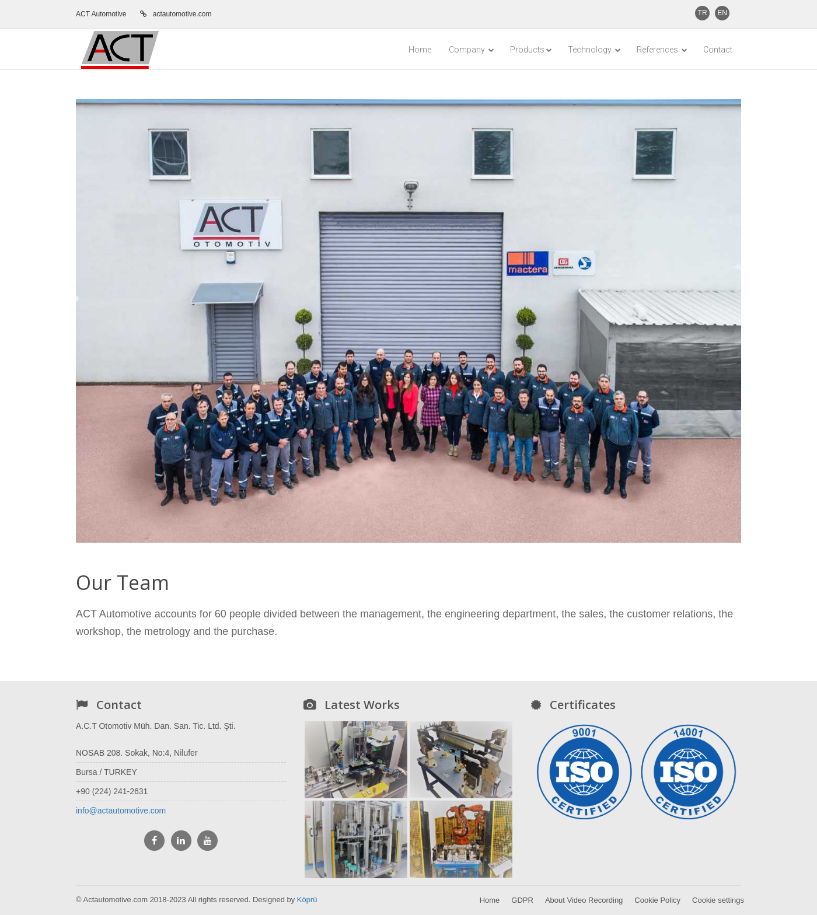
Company (471, 49)
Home (419, 49)
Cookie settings (718, 900)
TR (702, 13)
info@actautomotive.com (121, 810)
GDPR (522, 900)
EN (722, 13)
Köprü (307, 899)
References (662, 49)
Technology (594, 49)
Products (531, 49)
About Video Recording (584, 900)
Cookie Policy (657, 900)
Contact (717, 49)
